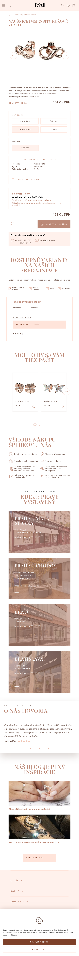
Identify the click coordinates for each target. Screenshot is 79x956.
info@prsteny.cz (45, 240)
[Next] (65, 55)
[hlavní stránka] (40, 7)
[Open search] (10, 5)
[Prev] (13, 55)
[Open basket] (75, 5)
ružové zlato (25, 129)
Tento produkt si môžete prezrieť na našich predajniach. (53, 469)
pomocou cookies (10, 932)
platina (54, 129)
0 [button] (30, 748)
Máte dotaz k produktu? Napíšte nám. (22, 476)
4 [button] (48, 748)
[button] (66, 391)
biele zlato (25, 121)
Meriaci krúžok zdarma (52, 454)
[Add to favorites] (33, 407)
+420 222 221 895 (21, 240)
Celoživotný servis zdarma (23, 454)
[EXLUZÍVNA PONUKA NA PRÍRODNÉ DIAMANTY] (39, 829)
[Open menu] (3, 5)
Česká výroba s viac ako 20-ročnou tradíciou (55, 476)
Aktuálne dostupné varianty (25, 203)
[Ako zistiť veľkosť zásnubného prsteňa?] (39, 796)
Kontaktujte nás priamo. (39, 200)
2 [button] (39, 748)
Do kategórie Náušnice (22, 15)
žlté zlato (54, 121)
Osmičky (25, 147)
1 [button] (39, 425)
